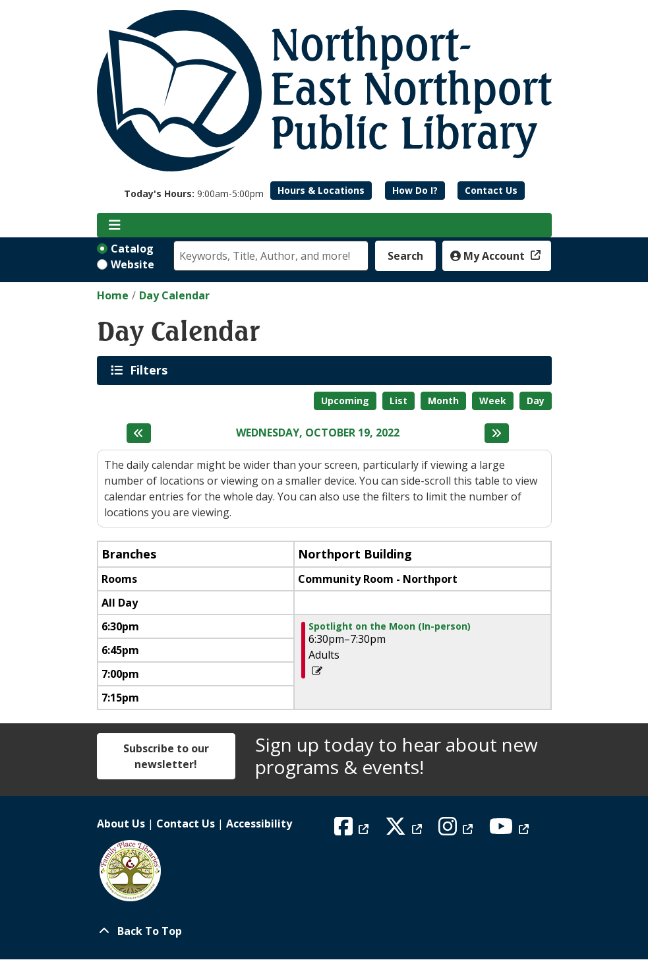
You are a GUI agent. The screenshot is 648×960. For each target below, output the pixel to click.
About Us (121, 823)
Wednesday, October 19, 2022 (317, 433)
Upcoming (345, 400)
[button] (194, 193)
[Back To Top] (324, 931)
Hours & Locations (321, 190)
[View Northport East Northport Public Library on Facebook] (353, 830)
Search (405, 256)
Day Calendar (174, 295)
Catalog (132, 248)
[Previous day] (139, 433)
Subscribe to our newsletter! (166, 756)
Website (132, 264)
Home (113, 295)
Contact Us (491, 190)
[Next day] (497, 433)
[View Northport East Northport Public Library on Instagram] (457, 830)
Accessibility (259, 823)
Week (492, 400)
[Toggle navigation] (115, 225)
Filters (151, 370)
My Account (488, 256)
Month (443, 400)
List (398, 400)
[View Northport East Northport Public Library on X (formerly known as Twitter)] (405, 830)
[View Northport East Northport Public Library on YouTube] (510, 830)
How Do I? (415, 190)
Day (536, 400)
